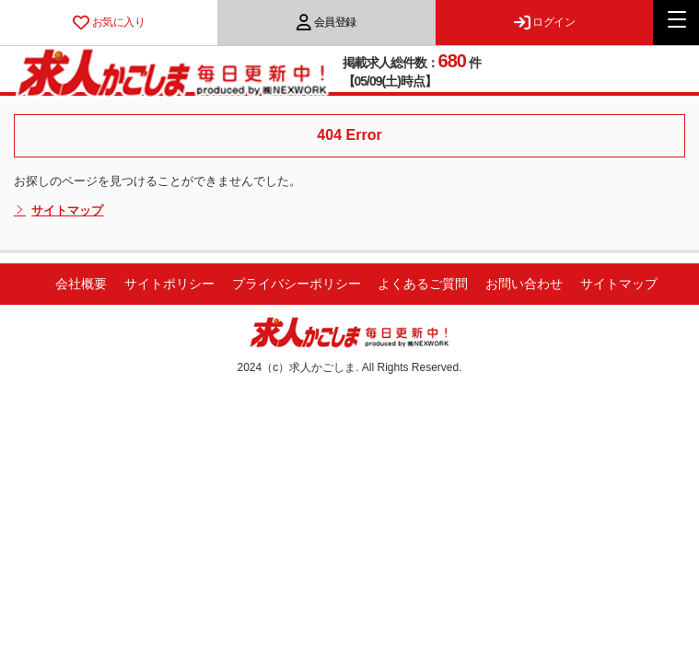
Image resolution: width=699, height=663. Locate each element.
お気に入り (109, 22)
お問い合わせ (524, 283)
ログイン (545, 22)
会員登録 (326, 22)
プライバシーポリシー (296, 283)
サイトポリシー (169, 283)
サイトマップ (58, 210)
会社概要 (81, 283)
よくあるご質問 (423, 283)
